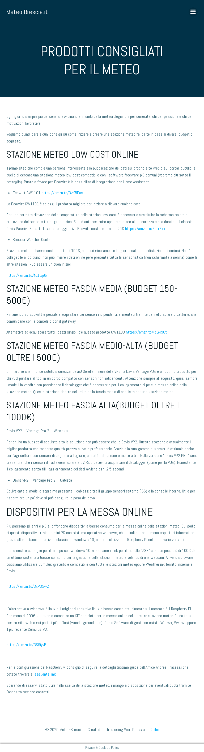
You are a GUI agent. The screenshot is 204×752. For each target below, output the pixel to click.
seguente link (45, 674)
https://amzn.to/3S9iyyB (26, 644)
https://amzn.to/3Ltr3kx (145, 228)
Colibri (154, 729)
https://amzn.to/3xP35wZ (27, 586)
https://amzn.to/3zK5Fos (62, 193)
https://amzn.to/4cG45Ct (146, 332)
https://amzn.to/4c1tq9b (26, 275)
